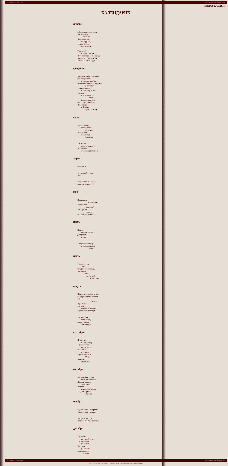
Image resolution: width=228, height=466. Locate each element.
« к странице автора (14, 2)
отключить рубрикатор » (216, 2)
